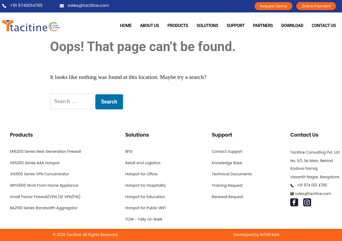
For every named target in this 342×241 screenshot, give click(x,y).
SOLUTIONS (207, 25)
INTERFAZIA (269, 234)
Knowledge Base (227, 163)
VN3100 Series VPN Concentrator (39, 174)
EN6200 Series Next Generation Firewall (45, 151)
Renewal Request (227, 196)
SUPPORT (236, 25)
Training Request (227, 185)
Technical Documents (232, 174)
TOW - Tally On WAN (143, 219)
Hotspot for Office (141, 174)
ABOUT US (149, 25)
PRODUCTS (177, 25)
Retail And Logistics (143, 163)
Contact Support (227, 151)
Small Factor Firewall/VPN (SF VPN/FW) (45, 196)
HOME (126, 25)
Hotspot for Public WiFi (145, 208)
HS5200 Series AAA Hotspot (35, 163)
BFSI (128, 151)
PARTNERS (263, 25)
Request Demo (273, 6)
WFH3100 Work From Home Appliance (44, 185)
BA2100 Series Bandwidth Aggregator (44, 208)
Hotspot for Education (145, 196)
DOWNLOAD (292, 25)
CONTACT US (324, 25)
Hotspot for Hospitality (145, 185)
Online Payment (316, 6)
